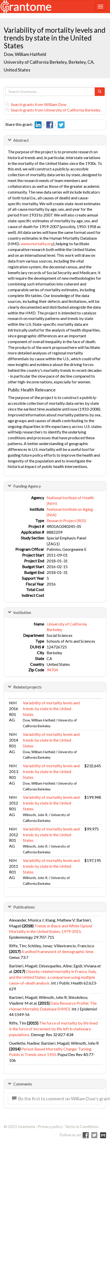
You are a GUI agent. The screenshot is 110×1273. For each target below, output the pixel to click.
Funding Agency (27, 486)
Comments (22, 1083)
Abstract (21, 140)
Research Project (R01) (66, 520)
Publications (24, 906)
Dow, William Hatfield (25, 54)
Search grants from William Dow (35, 104)
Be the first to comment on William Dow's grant (57, 1098)
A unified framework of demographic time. (57, 951)
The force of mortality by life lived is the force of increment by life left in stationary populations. (53, 1029)
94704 (52, 669)
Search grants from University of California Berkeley (52, 109)
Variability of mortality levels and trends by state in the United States (51, 708)
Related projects (27, 686)
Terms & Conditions (81, 1126)
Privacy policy (50, 1126)
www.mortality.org (37, 243)
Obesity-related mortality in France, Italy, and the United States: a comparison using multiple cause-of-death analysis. (52, 977)
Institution (22, 612)
